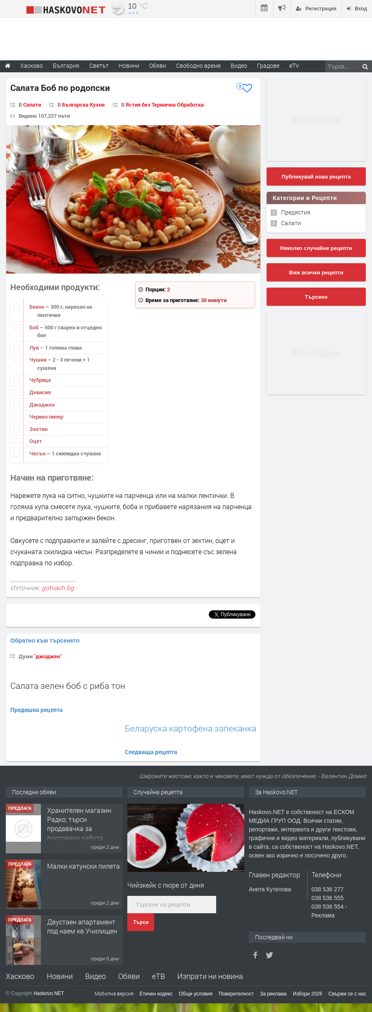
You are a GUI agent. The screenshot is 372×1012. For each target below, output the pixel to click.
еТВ (158, 976)
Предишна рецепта (36, 710)
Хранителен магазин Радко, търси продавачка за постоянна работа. (79, 824)
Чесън (38, 453)
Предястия (295, 212)
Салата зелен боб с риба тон (67, 685)
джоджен (48, 656)
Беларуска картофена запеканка (190, 728)
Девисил (40, 392)
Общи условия (195, 994)
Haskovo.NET (48, 993)
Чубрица (40, 379)
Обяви (129, 976)
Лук (34, 347)
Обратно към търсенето (45, 640)
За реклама (273, 994)
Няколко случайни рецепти (316, 248)
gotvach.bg (58, 587)
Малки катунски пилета (83, 866)
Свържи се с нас (347, 994)
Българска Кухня (83, 104)
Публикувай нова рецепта (316, 177)
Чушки (38, 359)
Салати (32, 104)
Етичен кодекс (156, 994)
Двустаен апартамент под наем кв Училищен (82, 926)
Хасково (20, 976)
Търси (140, 922)
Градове (268, 65)
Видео (95, 976)
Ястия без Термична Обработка (165, 104)
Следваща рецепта (151, 752)
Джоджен (42, 404)
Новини (129, 65)
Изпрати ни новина (210, 976)
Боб (34, 327)
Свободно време (198, 65)
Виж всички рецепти (316, 272)
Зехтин (38, 429)
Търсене (316, 297)
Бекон (37, 306)
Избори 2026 (307, 994)
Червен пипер (46, 416)
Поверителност (236, 994)
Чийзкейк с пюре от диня (165, 885)
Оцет (35, 441)
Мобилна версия (114, 993)
